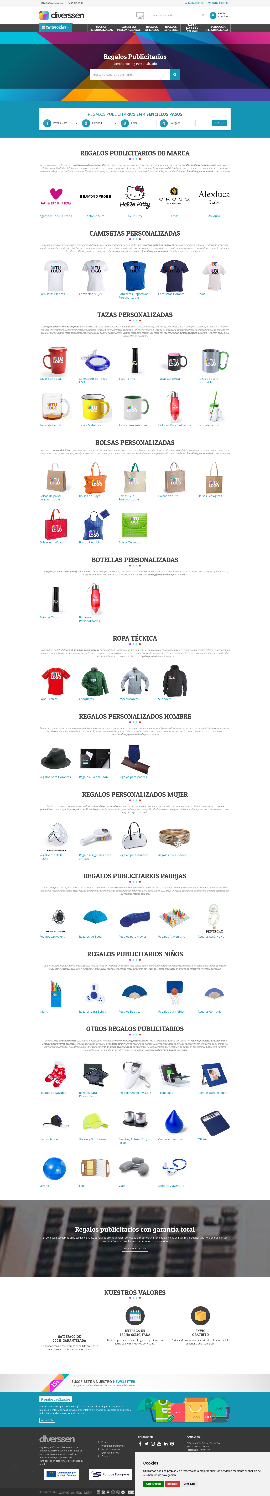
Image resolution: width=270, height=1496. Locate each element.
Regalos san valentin (53, 936)
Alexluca (214, 216)
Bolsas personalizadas (101, 28)
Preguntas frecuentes (113, 1445)
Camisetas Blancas (52, 294)
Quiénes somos (110, 1452)
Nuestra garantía (110, 1449)
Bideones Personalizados (89, 619)
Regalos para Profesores (88, 1094)
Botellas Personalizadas (135, 559)
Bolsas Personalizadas (135, 442)
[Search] (177, 15)
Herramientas (48, 1139)
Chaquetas (86, 699)
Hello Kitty (135, 216)
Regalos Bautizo (130, 1011)
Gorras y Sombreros (92, 1139)
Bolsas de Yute (168, 496)
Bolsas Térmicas (130, 542)
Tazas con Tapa (50, 379)
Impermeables (129, 699)
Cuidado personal (170, 1139)
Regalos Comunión (210, 1011)
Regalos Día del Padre (94, 777)
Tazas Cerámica (169, 379)
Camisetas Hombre (171, 294)
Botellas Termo (49, 617)
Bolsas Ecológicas (210, 496)
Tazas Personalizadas (135, 314)
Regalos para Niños (171, 1011)
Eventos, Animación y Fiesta (133, 1141)
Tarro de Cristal (208, 425)
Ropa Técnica (48, 699)
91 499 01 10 (76, 3)
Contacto (106, 1456)
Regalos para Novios (133, 936)
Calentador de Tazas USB (93, 380)
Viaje (122, 1186)
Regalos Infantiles (171, 28)
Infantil (44, 1011)
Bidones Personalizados (174, 425)
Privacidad (64, 1491)
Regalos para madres (172, 855)
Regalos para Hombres (55, 777)
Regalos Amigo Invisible (135, 1093)
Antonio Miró (95, 216)
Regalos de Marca (152, 28)
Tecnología (165, 1093)
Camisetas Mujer (90, 294)
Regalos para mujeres (133, 855)
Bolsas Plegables (90, 542)
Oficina (202, 1139)
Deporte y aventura (171, 1186)
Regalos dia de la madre (51, 856)
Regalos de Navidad (53, 1093)
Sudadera (165, 699)
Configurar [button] (189, 1483)
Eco (81, 1186)
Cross (174, 216)
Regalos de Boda (90, 936)
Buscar (220, 123)
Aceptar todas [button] (153, 1483)
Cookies (88, 1491)
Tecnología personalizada (217, 28)
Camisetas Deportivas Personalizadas (133, 295)
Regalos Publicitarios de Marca (135, 153)
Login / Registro (218, 3)
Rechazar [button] (172, 1483)
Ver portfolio (47, 1420)
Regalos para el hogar (213, 1093)
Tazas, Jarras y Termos (192, 28)
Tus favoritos (194, 3)
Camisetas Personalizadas (129, 28)
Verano (44, 1186)
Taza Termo (127, 379)
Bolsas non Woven (51, 542)
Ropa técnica (135, 638)
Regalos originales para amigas (95, 856)
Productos (106, 1442)
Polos (201, 294)
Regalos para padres (133, 777)
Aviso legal (76, 1491)
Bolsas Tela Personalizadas (129, 497)
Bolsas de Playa (89, 496)
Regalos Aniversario (171, 936)
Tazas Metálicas (90, 425)
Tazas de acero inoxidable (208, 380)
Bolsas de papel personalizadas (50, 497)
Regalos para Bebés (92, 1011)
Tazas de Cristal (50, 425)
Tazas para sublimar (133, 425)
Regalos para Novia (211, 936)
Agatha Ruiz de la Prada (55, 216)
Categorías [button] (54, 27)
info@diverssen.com (52, 3)
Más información (135, 1248)
